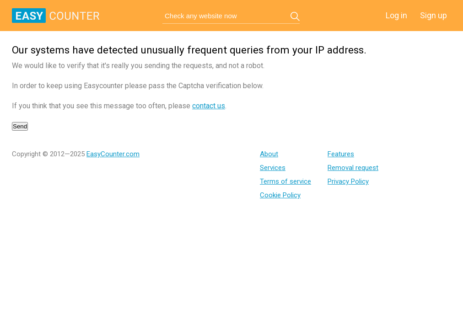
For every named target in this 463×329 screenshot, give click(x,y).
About (269, 154)
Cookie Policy (280, 195)
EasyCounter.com (113, 154)
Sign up (433, 15)
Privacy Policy (348, 181)
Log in (396, 15)
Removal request (353, 168)
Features (341, 154)
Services (272, 168)
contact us (208, 105)
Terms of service (285, 181)
